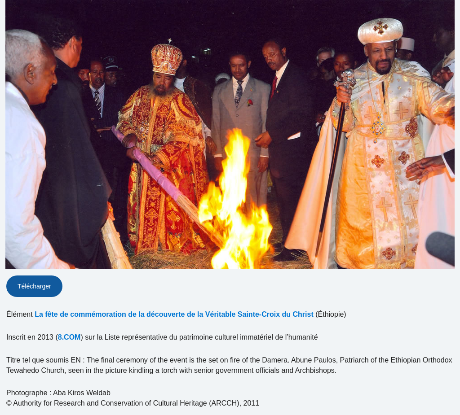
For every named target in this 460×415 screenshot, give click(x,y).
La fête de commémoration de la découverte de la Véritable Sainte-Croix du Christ (174, 314)
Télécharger (34, 286)
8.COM (69, 337)
